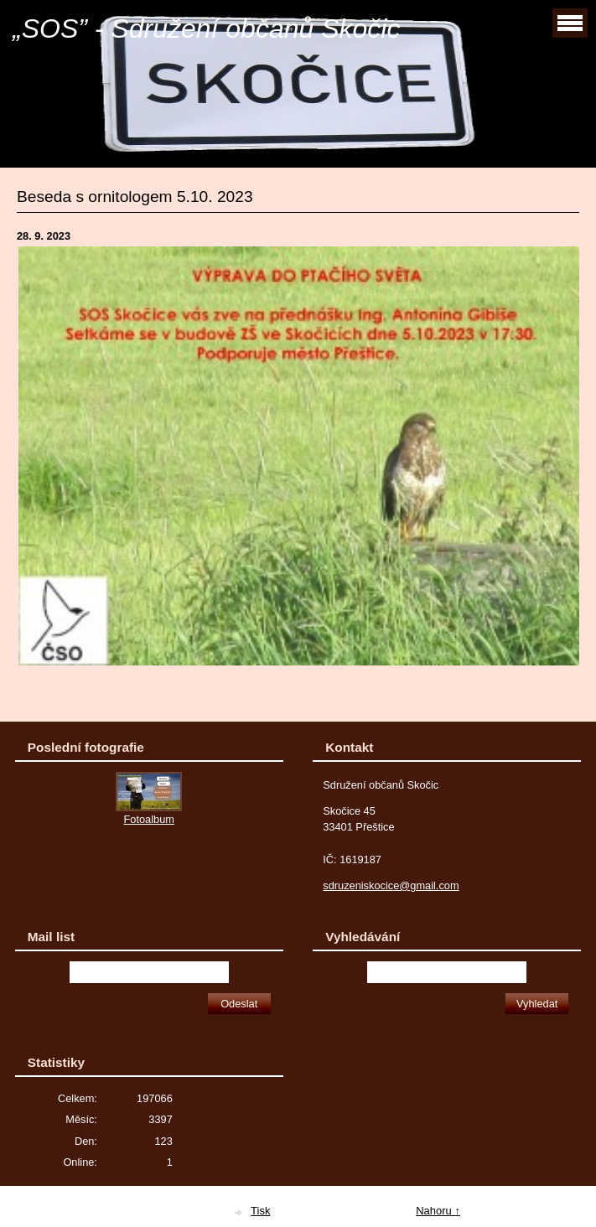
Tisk (260, 1210)
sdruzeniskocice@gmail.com (391, 885)
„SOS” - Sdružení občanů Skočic (206, 28)
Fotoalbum (149, 819)
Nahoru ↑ (438, 1210)
